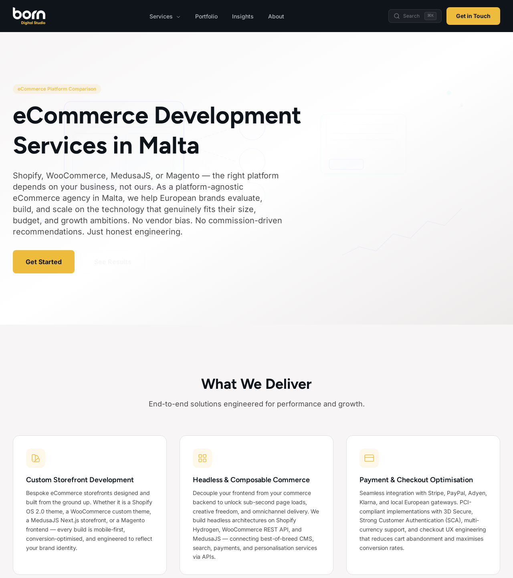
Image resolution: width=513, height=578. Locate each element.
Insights (243, 16)
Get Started (44, 262)
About (276, 16)
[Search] (415, 16)
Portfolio (206, 16)
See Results (112, 262)
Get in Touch (473, 15)
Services (165, 16)
